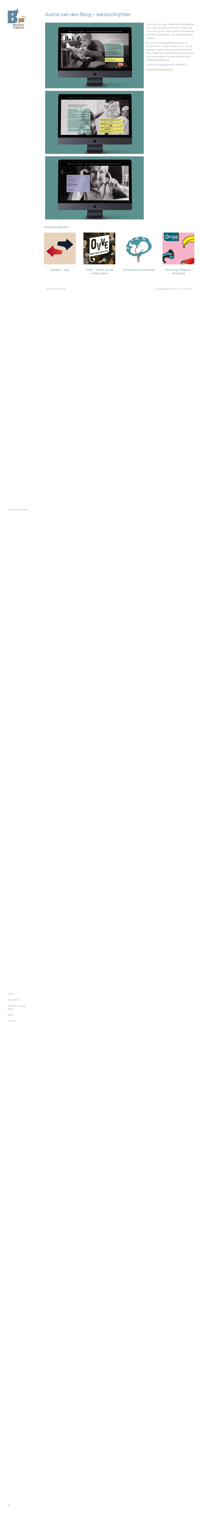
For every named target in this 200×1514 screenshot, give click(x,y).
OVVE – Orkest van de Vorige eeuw (99, 271)
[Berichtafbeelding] (60, 248)
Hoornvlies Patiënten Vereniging (178, 271)
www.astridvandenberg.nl (159, 69)
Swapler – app (60, 270)
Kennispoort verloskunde (139, 270)
